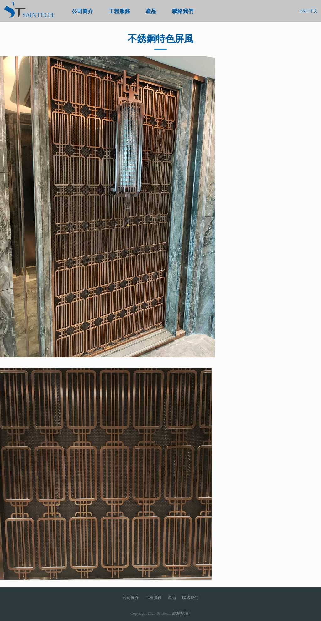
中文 (313, 11)
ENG (304, 11)
